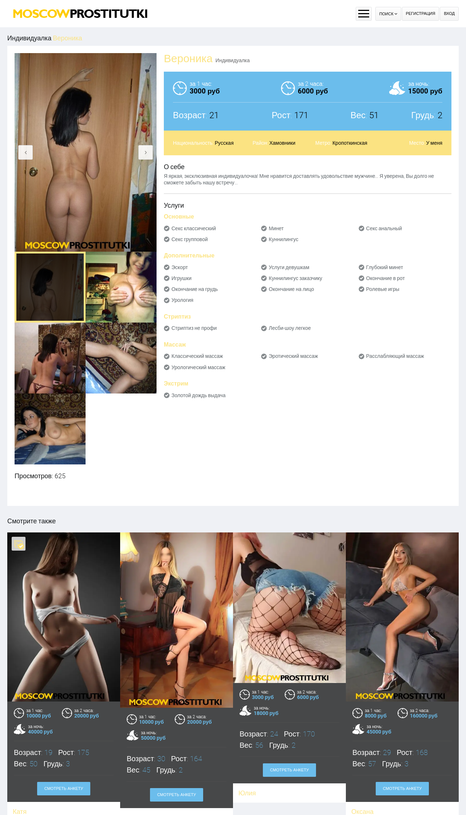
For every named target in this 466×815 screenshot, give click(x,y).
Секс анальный (384, 228)
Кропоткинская (349, 143)
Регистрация (420, 13)
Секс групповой (189, 239)
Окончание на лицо (291, 289)
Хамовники (282, 143)
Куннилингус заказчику (295, 278)
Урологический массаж (198, 367)
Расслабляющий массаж (395, 356)
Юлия (247, 793)
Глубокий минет (384, 267)
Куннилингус (283, 239)
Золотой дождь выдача (198, 395)
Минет (276, 228)
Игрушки (181, 278)
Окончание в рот (385, 278)
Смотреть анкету (63, 788)
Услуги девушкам (289, 267)
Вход (449, 13)
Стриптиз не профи (194, 328)
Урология (182, 300)
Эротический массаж (293, 356)
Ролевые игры (382, 289)
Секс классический (193, 228)
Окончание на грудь (194, 289)
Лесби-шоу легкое (290, 328)
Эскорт (179, 267)
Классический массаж (197, 356)
